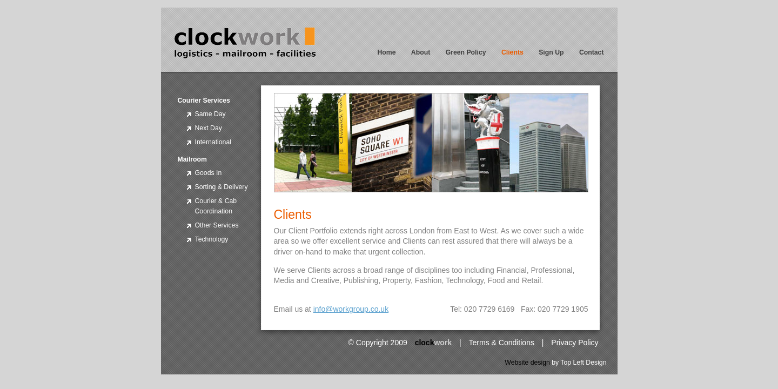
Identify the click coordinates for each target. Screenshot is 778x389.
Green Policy (466, 52)
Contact (591, 52)
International (213, 142)
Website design (527, 362)
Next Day (208, 128)
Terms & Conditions (501, 342)
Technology (212, 239)
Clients (512, 52)
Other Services (217, 225)
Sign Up (551, 52)
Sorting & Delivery (221, 187)
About (420, 52)
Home (386, 52)
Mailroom (192, 159)
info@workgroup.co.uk (351, 309)
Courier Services (204, 100)
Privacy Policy (574, 342)
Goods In (208, 173)
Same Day (210, 114)
